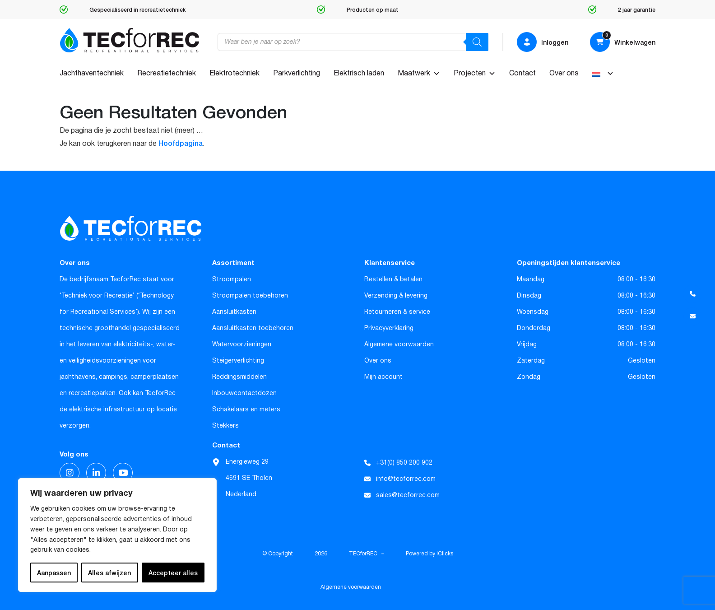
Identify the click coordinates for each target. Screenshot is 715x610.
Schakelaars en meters (246, 409)
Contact (522, 73)
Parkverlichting (296, 73)
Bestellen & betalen (393, 279)
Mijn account (383, 377)
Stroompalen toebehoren (250, 296)
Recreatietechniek (166, 73)
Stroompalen (231, 279)
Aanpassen (54, 572)
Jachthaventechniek (92, 73)
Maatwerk (419, 73)
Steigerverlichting (238, 361)
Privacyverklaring (388, 328)
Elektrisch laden (359, 73)
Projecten (475, 73)
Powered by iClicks (429, 554)
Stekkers (225, 426)
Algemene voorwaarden (399, 344)
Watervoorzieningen (241, 344)
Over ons (564, 73)
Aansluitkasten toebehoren (252, 328)
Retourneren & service (397, 312)
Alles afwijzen (109, 572)
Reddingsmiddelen (239, 377)
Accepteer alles (173, 572)
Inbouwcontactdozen (244, 393)
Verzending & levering (395, 296)
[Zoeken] (477, 42)
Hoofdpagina (180, 142)
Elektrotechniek (234, 73)
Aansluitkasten (234, 312)
